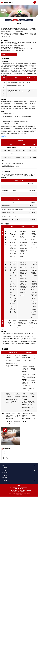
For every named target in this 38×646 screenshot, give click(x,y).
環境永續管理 (8, 20)
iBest (21, 494)
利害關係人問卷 (4, 446)
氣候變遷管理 (22, 20)
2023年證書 (3, 135)
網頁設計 (17, 494)
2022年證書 (3, 136)
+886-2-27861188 (10, 490)
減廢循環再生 (29, 20)
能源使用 (15, 20)
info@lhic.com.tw (27, 490)
